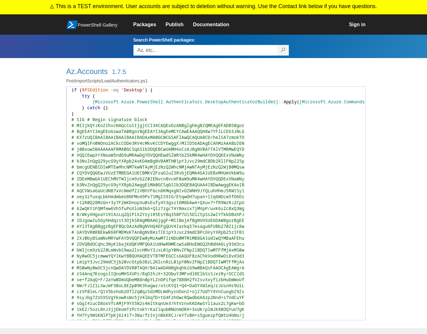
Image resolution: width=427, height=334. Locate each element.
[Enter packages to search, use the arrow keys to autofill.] (205, 50)
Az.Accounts (87, 71)
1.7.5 (119, 71)
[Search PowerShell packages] (283, 50)
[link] (149, 25)
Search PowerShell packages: (164, 39)
